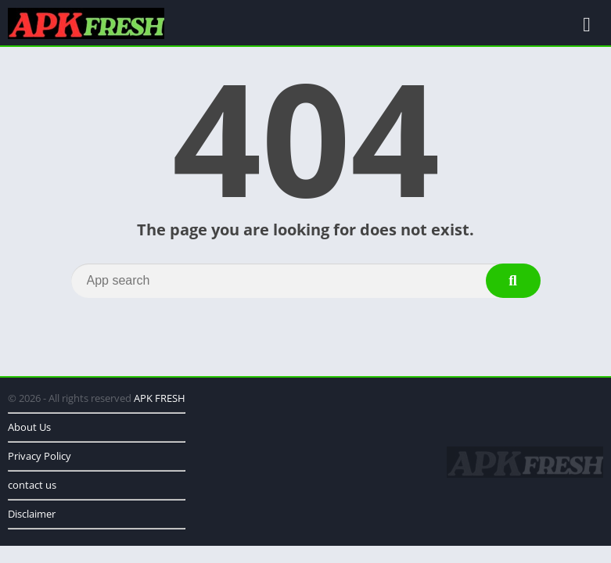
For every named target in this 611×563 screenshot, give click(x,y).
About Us (29, 427)
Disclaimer (32, 514)
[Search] (306, 281)
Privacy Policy (39, 456)
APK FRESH (159, 398)
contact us (32, 485)
